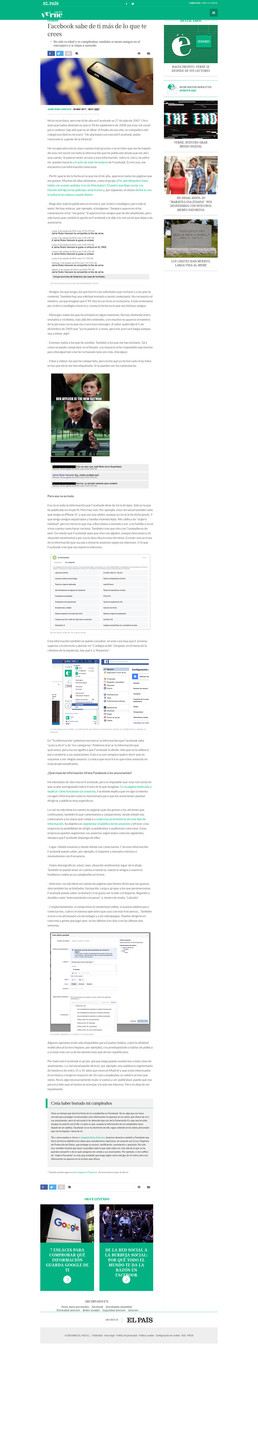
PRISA (190, 1335)
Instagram (81, 1172)
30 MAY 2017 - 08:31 (86, 109)
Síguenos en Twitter (133, 3)
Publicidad (97, 1335)
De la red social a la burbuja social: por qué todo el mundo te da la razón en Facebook (126, 1263)
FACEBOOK (52, 20)
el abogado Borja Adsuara (91, 1137)
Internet (133, 1310)
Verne (51, 14)
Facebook (97, 1306)
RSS (184, 1335)
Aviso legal (109, 1335)
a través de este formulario (90, 162)
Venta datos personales (75, 1306)
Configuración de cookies (168, 1335)
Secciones (214, 13)
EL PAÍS (140, 1320)
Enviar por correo (148, 53)
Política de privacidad (126, 1335)
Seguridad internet (114, 1310)
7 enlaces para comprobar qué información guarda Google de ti (67, 1260)
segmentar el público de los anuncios (106, 823)
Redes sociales (91, 1310)
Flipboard (92, 1172)
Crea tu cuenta (210, 3)
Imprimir (139, 53)
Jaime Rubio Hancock (59, 109)
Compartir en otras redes (68, 53)
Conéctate (194, 3)
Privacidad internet (68, 1310)
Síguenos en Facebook (126, 3)
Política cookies (146, 1335)
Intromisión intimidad (119, 1306)
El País (51, 3)
